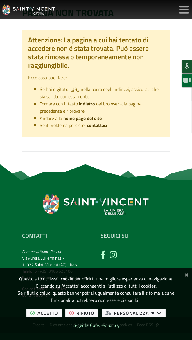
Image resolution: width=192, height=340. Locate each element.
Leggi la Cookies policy (96, 325)
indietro (87, 103)
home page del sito (82, 118)
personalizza (135, 312)
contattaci (97, 125)
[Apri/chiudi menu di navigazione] (184, 10)
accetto (46, 312)
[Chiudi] (187, 274)
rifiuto (83, 312)
